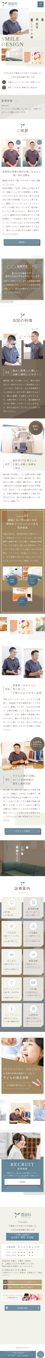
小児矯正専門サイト (16, 1085)
